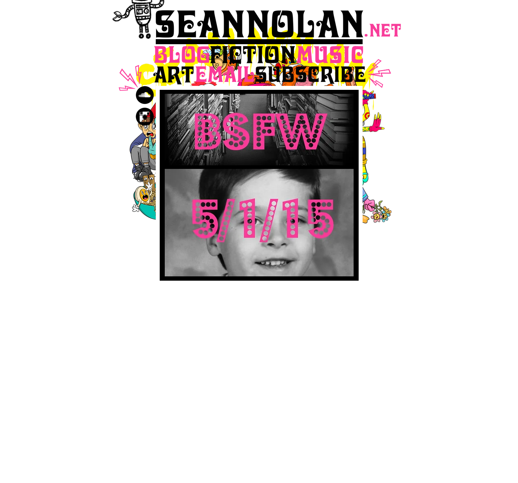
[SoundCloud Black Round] (145, 95)
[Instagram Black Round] (145, 116)
